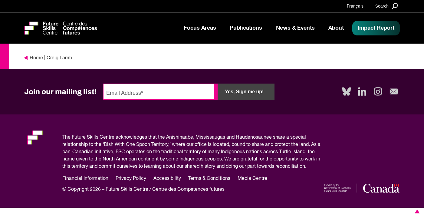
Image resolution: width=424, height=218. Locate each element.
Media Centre (252, 178)
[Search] (386, 5)
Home (33, 58)
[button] (416, 211)
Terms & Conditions (209, 178)
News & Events (295, 28)
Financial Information (85, 178)
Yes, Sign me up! (244, 91)
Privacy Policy (131, 178)
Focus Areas (200, 28)
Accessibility (167, 178)
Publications (246, 28)
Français (355, 6)
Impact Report (376, 28)
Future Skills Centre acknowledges (109, 137)
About (336, 28)
